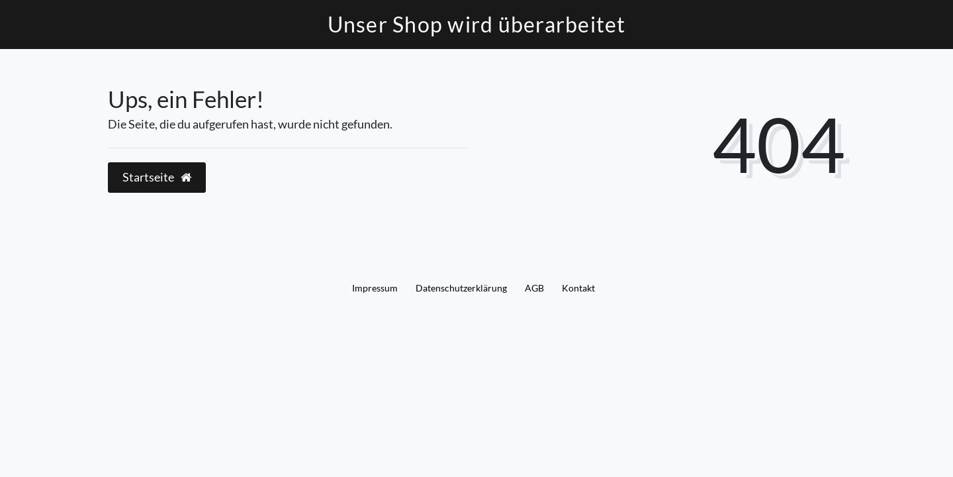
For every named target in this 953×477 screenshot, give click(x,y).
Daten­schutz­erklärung (461, 287)
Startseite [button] (156, 177)
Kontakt (578, 287)
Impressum (375, 287)
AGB (534, 287)
